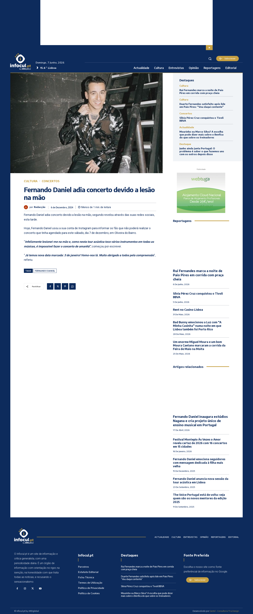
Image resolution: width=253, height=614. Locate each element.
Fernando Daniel (45, 271)
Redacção (39, 207)
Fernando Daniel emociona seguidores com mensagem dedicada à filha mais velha (199, 462)
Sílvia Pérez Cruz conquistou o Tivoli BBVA (142, 586)
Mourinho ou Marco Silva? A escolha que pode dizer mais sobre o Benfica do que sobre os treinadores (201, 134)
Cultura (31, 181)
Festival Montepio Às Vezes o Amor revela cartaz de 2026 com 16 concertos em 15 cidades (200, 443)
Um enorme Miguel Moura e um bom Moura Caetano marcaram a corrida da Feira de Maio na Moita (199, 345)
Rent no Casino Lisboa (188, 309)
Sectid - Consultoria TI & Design (224, 611)
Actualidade (186, 127)
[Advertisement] (126, 22)
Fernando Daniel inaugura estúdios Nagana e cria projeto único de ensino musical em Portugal (200, 420)
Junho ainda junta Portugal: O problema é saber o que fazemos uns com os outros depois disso (201, 151)
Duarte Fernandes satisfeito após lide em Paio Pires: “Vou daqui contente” (202, 105)
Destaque (185, 144)
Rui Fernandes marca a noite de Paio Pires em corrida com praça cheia (201, 91)
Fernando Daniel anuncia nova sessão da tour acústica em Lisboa (200, 480)
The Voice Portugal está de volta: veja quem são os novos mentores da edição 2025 (200, 498)
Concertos (51, 181)
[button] (210, 58)
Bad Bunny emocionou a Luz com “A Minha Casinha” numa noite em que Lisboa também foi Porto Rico (197, 325)
